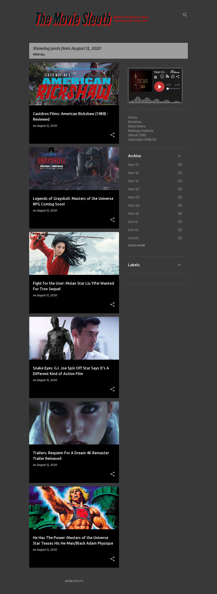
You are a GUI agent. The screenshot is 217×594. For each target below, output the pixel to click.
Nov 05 (134, 197)
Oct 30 (133, 230)
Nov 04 (134, 205)
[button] (112, 135)
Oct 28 (133, 238)
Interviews (136, 126)
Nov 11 (133, 181)
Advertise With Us (142, 139)
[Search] (185, 14)
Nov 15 (133, 165)
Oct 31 (133, 222)
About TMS (137, 135)
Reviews (134, 122)
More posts (74, 581)
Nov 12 (133, 173)
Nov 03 (133, 214)
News (132, 117)
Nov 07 (133, 189)
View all (39, 54)
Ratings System (140, 131)
